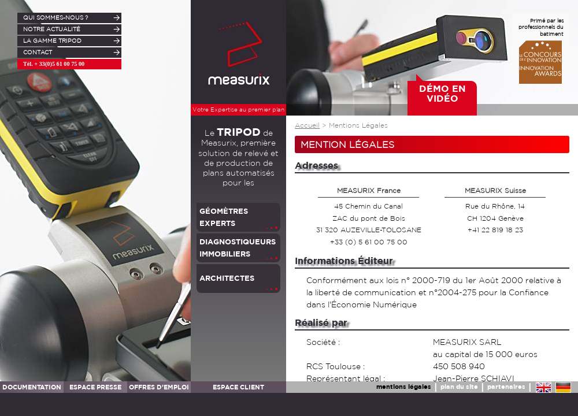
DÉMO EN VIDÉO (442, 93)
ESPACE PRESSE (95, 387)
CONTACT (37, 52)
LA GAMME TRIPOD (52, 41)
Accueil (307, 125)
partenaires (506, 386)
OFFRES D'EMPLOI (159, 387)
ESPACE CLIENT (238, 387)
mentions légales (403, 386)
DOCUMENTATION (31, 387)
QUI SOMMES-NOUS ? (55, 17)
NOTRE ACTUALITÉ (51, 29)
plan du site (459, 386)
